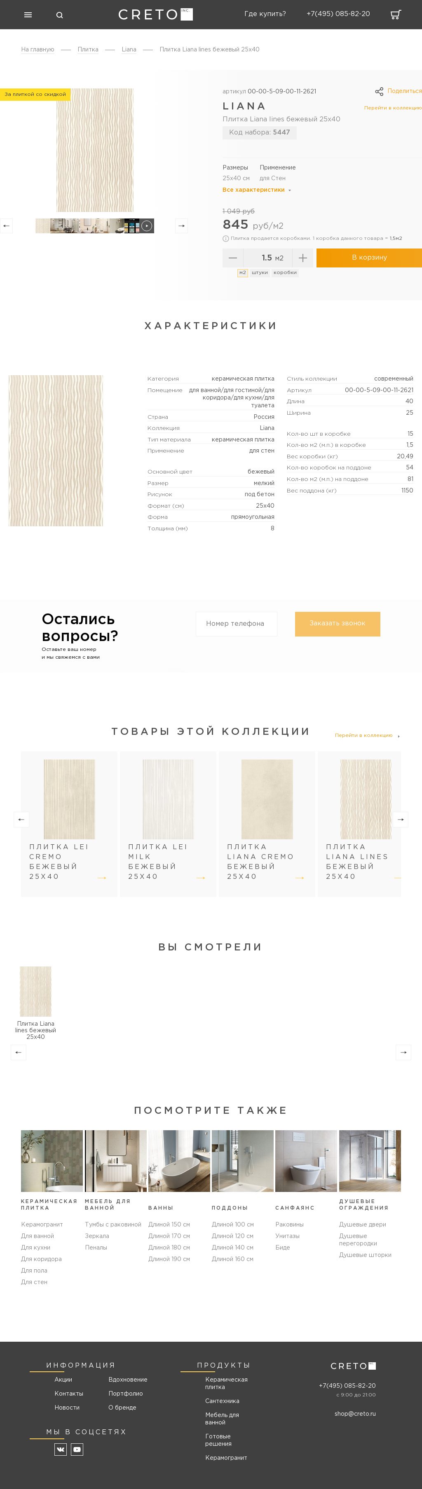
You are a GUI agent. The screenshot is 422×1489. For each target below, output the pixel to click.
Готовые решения (218, 1440)
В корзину (369, 258)
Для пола (34, 1270)
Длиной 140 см (232, 1247)
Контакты (68, 1393)
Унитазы (287, 1236)
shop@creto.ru (355, 1414)
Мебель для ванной (222, 1419)
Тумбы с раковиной (113, 1224)
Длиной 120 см (232, 1236)
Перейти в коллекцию (393, 108)
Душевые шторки (365, 1255)
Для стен (34, 1282)
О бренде (122, 1407)
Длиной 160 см (232, 1259)
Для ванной (37, 1236)
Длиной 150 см (169, 1224)
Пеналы (96, 1247)
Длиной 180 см (169, 1247)
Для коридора (41, 1259)
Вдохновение (125, 1379)
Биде (282, 1247)
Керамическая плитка (226, 1383)
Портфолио (125, 1393)
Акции (63, 1379)
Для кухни (35, 1247)
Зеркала (97, 1236)
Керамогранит (42, 1224)
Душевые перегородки (358, 1240)
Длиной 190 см (169, 1259)
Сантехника (222, 1401)
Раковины (289, 1224)
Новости (67, 1407)
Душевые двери (362, 1224)
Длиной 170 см (169, 1236)
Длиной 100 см (233, 1224)
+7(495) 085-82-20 (347, 1386)
